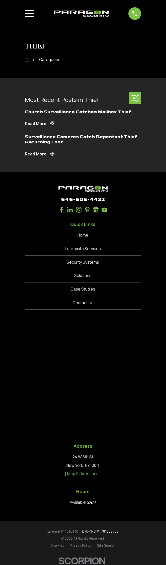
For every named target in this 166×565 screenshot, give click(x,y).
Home (82, 235)
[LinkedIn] (70, 209)
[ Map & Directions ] (83, 357)
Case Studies (82, 289)
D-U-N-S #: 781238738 (100, 415)
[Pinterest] (87, 209)
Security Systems (83, 262)
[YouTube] (104, 209)
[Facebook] (61, 209)
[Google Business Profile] (96, 209)
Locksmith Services (83, 248)
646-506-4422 (83, 199)
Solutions (83, 275)
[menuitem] (57, 429)
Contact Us (83, 302)
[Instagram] (78, 209)
